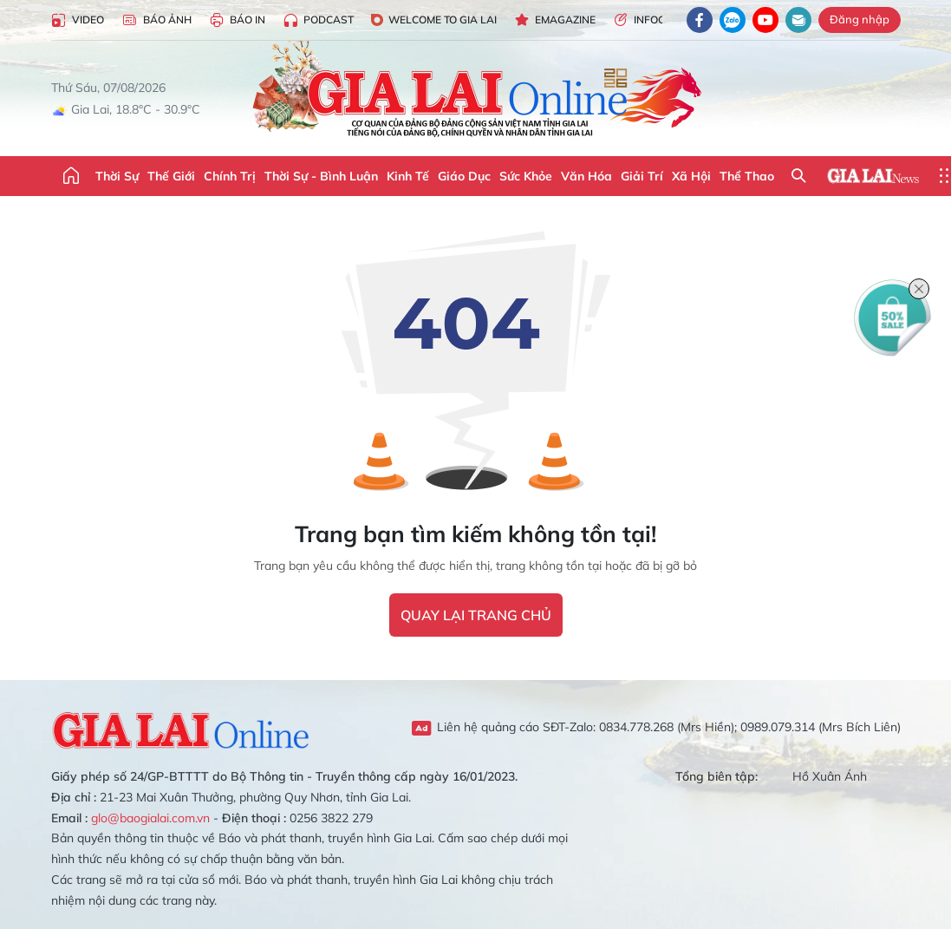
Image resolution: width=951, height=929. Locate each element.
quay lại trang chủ (476, 615)
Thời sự (117, 176)
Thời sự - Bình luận (321, 176)
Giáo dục (464, 176)
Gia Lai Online (181, 727)
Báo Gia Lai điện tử (475, 91)
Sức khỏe (525, 176)
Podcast (318, 20)
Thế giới (171, 176)
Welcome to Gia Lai (434, 19)
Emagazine (555, 20)
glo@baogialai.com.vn (150, 818)
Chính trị (230, 176)
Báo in (237, 20)
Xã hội (691, 176)
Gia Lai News (873, 176)
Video (77, 20)
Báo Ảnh (156, 20)
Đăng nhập (859, 19)
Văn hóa (586, 176)
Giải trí (642, 176)
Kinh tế (408, 176)
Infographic (659, 20)
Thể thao (747, 176)
